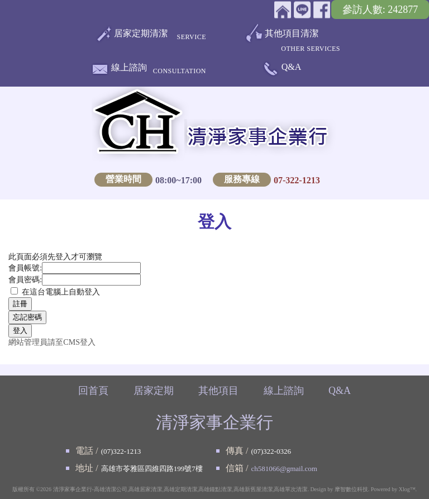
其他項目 (218, 390)
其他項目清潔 (291, 37)
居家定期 (154, 390)
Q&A (292, 67)
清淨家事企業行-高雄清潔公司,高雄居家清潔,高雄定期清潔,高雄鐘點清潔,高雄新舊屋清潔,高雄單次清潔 (180, 489)
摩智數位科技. (352, 489)
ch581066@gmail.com (284, 468)
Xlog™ (407, 489)
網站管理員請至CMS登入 (52, 342)
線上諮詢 (129, 69)
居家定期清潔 (141, 35)
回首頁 (93, 390)
